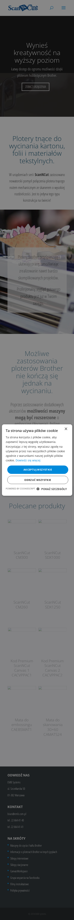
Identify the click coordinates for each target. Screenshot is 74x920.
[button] (52, 489)
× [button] (65, 429)
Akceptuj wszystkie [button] (37, 469)
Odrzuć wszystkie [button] (37, 479)
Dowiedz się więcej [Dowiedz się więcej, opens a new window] (28, 460)
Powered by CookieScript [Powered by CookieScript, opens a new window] (20, 488)
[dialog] (37, 460)
